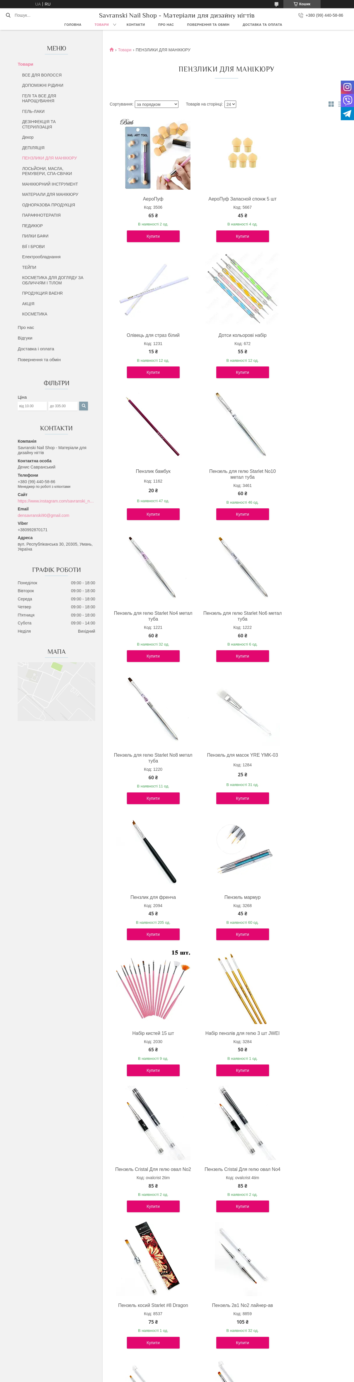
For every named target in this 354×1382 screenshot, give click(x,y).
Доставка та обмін (41, 1340)
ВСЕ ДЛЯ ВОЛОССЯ (42, 75)
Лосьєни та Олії (197, 1333)
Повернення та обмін (208, 24)
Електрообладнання (41, 256)
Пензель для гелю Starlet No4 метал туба (147, 486)
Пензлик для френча (225, 624)
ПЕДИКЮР (32, 225)
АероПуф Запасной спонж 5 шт (225, 201)
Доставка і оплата (36, 348)
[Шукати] (8, 15)
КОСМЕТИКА (34, 314)
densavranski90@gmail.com (43, 515)
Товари (102, 24)
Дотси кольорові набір (147, 341)
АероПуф (147, 198)
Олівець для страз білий (303, 198)
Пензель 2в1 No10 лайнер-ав (225, 1050)
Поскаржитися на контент (196, 1376)
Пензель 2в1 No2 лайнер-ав (303, 908)
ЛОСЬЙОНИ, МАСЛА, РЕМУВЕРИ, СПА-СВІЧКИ (47, 171)
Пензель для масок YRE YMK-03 (147, 627)
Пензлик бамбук (225, 341)
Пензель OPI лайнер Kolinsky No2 (147, 1189)
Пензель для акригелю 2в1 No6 (225, 1189)
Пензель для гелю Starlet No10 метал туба (303, 344)
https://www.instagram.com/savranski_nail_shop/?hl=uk (56, 501)
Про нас (166, 24)
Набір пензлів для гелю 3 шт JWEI (225, 769)
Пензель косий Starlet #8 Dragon (225, 911)
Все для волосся (198, 1320)
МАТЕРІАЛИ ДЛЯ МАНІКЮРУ (50, 194)
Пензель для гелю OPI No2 (303, 1186)
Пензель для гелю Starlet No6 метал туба (225, 486)
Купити (147, 242)
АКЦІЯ (28, 303)
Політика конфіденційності (242, 1376)
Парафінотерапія (198, 1340)
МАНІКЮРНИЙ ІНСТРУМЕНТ (50, 184)
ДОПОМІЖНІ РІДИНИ (42, 85)
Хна (186, 1346)
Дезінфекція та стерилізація (208, 1327)
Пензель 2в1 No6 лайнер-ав (147, 1050)
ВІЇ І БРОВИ (33, 246)
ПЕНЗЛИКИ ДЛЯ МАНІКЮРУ (49, 158)
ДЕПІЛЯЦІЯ (33, 147)
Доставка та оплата (262, 24)
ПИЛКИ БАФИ (35, 236)
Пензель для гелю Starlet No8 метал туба (303, 486)
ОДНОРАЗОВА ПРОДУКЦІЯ (48, 205)
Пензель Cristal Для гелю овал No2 (303, 769)
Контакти (136, 24)
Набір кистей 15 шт (147, 766)
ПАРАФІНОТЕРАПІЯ (41, 215)
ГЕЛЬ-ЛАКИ (33, 111)
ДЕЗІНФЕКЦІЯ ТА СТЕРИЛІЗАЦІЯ (39, 124)
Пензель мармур (303, 624)
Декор (27, 137)
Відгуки (25, 337)
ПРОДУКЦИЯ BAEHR (42, 293)
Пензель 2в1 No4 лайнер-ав (303, 1050)
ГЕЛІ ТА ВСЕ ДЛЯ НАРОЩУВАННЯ (39, 98)
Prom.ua (204, 1371)
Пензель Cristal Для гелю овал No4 (148, 911)
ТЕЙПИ (29, 267)
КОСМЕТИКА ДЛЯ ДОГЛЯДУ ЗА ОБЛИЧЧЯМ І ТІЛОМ (52, 280)
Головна (72, 24)
